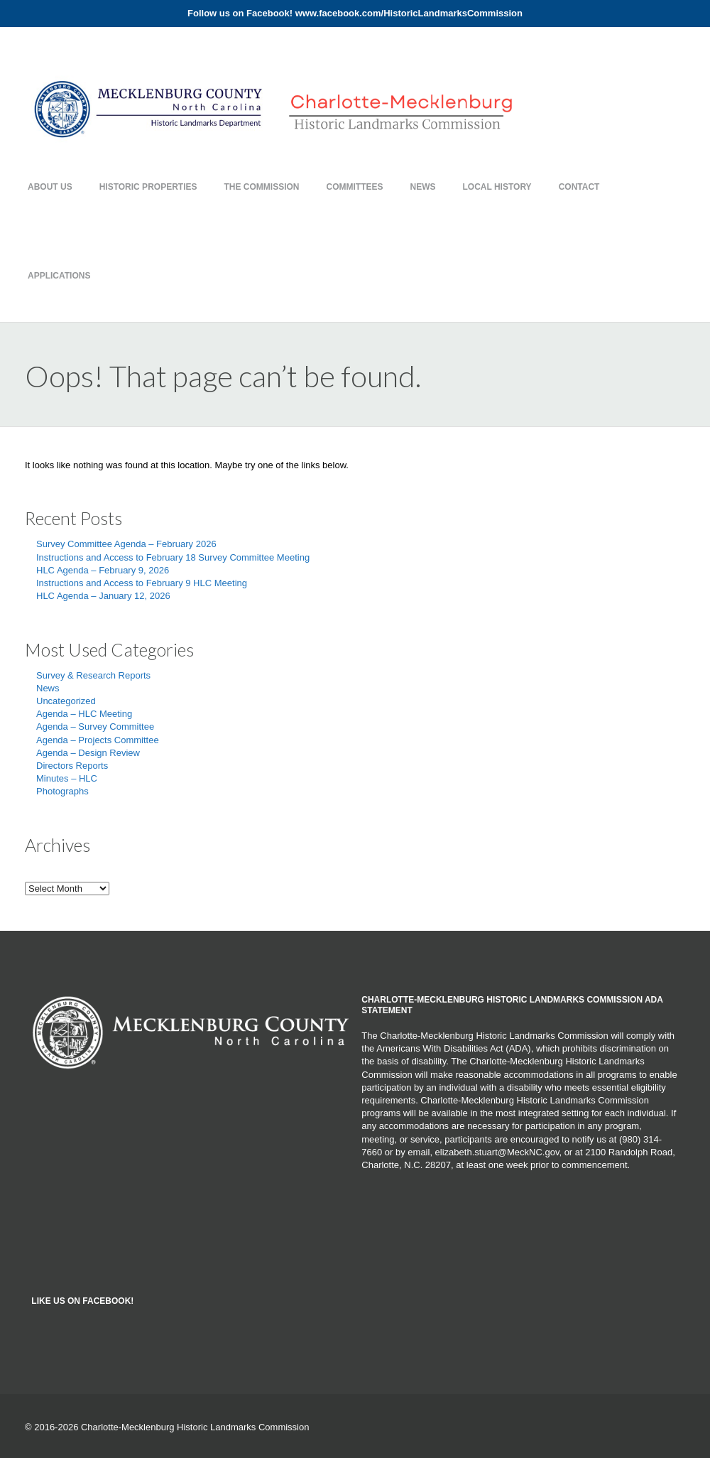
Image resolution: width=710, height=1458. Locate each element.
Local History (497, 187)
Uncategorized (66, 701)
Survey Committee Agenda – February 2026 (126, 544)
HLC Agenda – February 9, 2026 (102, 570)
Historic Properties (148, 187)
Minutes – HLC (66, 778)
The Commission (261, 187)
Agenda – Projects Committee (97, 740)
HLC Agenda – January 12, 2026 (103, 595)
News (423, 187)
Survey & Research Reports (93, 675)
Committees (355, 187)
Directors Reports (72, 765)
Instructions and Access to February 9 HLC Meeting (141, 583)
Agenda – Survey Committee (95, 726)
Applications (59, 276)
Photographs (62, 791)
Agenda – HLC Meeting (84, 713)
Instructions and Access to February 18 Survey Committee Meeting (173, 557)
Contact (579, 187)
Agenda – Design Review (88, 752)
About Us (50, 187)
